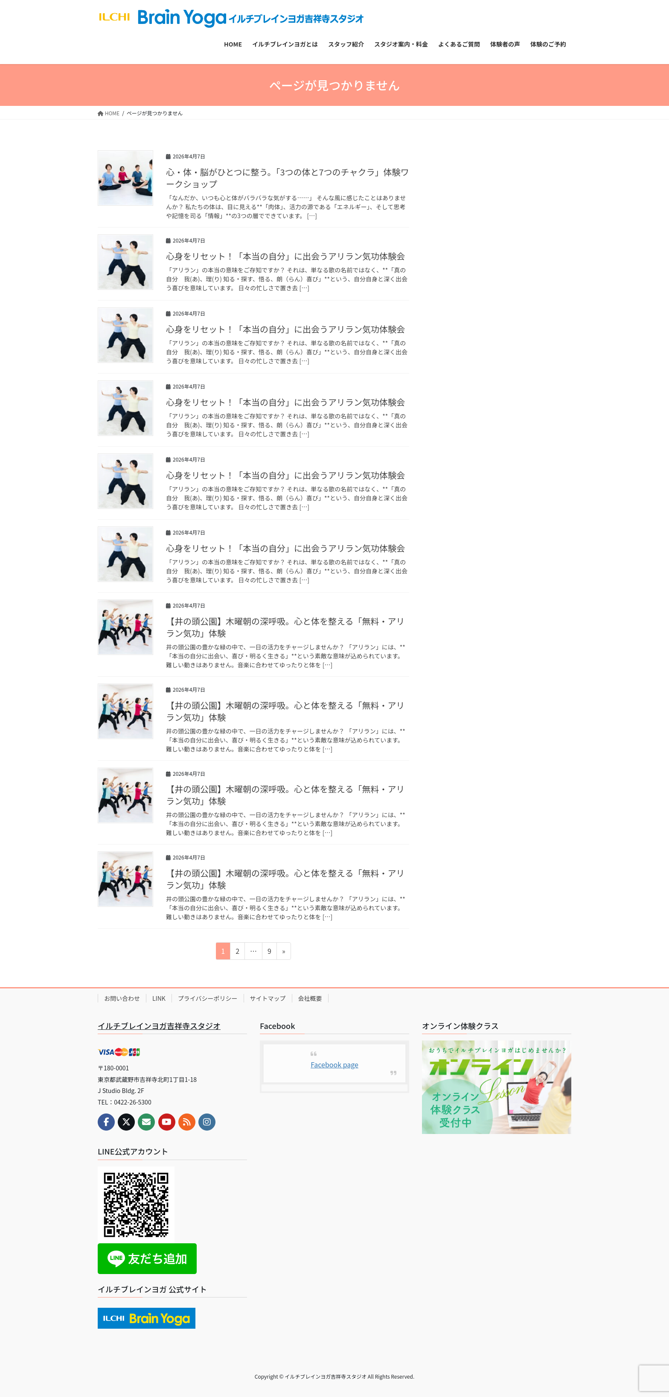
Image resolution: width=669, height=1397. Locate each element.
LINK (159, 998)
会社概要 (310, 998)
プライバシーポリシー (208, 998)
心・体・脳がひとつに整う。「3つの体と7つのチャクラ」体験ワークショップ (287, 178)
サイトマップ (268, 998)
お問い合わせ (122, 998)
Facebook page (334, 1064)
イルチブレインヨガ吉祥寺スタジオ (159, 1025)
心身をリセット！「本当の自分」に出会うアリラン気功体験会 (285, 256)
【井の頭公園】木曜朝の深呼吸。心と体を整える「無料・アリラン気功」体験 (285, 627)
